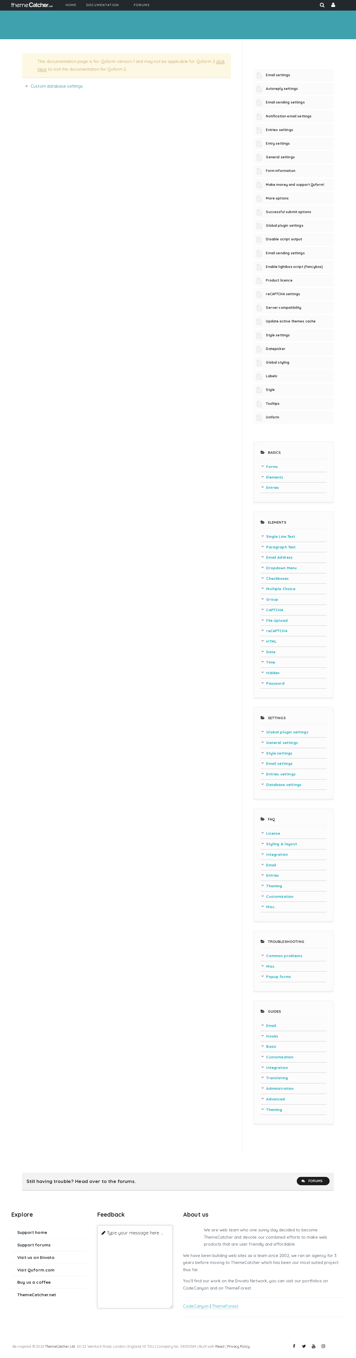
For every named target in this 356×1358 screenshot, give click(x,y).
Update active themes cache (291, 321)
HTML (271, 641)
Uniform (272, 417)
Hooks (272, 1036)
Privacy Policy (238, 1346)
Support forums (34, 1245)
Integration (277, 854)
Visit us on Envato (36, 1257)
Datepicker (275, 349)
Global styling (277, 362)
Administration (280, 1088)
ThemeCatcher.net (36, 1294)
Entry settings (278, 143)
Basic (271, 1046)
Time (270, 662)
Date (270, 652)
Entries (272, 487)
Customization (279, 896)
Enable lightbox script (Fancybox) (294, 267)
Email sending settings (285, 102)
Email (271, 865)
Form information (280, 171)
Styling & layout (281, 844)
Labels (271, 376)
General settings (280, 157)
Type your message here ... (135, 1233)
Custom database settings (57, 86)
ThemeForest (225, 1306)
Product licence (279, 280)
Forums (312, 1181)
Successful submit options (288, 212)
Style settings (278, 335)
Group (272, 599)
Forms (272, 466)
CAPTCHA (274, 610)
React (220, 1346)
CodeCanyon (196, 1306)
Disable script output (284, 239)
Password (275, 683)
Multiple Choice (280, 588)
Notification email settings (289, 116)
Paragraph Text (281, 547)
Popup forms (278, 976)
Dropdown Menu (281, 568)
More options (277, 198)
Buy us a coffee (34, 1282)
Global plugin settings (284, 225)
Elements (274, 477)
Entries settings (279, 130)
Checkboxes (277, 578)
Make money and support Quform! (295, 185)
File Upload (277, 620)
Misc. (270, 906)
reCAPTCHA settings (283, 294)
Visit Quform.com (36, 1270)
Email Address (279, 557)
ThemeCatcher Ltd (60, 1346)
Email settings (278, 75)
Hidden (273, 673)
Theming (274, 886)
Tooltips (273, 403)
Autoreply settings (282, 89)
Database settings (283, 784)
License (273, 833)
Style (270, 390)
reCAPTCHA (276, 631)
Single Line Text (280, 536)
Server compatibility (283, 307)
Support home (32, 1232)
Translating (277, 1078)
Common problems (284, 955)
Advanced (275, 1099)
